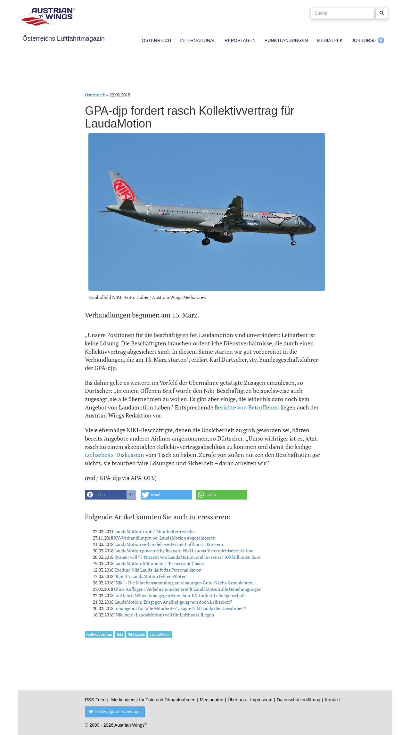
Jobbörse (364, 40)
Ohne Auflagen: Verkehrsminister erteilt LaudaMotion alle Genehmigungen (187, 589)
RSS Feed (95, 699)
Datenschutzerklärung (298, 699)
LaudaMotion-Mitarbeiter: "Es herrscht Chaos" (159, 563)
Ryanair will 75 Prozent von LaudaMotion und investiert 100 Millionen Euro (187, 557)
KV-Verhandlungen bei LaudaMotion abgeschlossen (165, 538)
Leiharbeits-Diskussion (114, 454)
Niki (120, 634)
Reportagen (240, 40)
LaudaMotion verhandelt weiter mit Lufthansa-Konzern (168, 544)
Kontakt (332, 699)
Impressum (261, 699)
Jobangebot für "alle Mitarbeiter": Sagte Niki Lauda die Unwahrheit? (180, 608)
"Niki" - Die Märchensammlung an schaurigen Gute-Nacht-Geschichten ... (185, 583)
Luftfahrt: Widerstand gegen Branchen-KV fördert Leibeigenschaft (179, 595)
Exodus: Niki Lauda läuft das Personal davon (157, 570)
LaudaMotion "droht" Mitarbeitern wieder (154, 531)
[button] (110, 495)
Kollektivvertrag (99, 634)
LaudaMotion (160, 634)
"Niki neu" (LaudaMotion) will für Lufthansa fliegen (164, 615)
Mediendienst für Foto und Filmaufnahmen (153, 699)
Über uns (237, 699)
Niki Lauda (136, 634)
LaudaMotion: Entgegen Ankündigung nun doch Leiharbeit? (173, 602)
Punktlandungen (286, 40)
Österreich (156, 40)
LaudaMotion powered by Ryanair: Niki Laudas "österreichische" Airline (183, 551)
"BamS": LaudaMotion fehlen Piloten (150, 576)
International (198, 40)
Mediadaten (211, 699)
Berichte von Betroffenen (247, 407)
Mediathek (330, 40)
